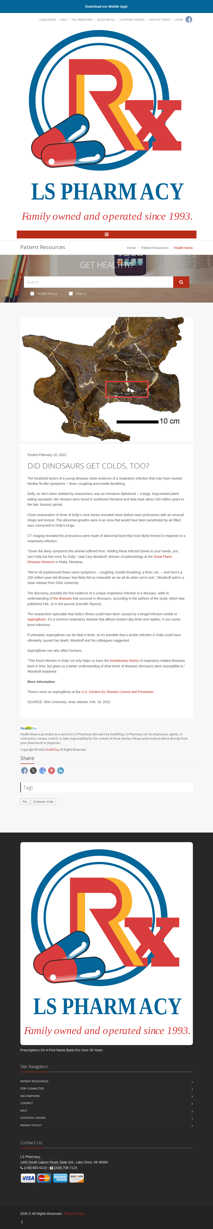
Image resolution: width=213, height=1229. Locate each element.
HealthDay (52, 750)
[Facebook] (188, 19)
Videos (78, 293)
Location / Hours (132, 19)
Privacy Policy (31, 1125)
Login (179, 19)
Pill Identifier (82, 19)
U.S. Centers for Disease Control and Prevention (117, 692)
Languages (48, 19)
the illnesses (62, 598)
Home (131, 248)
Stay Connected (32, 1088)
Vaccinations (30, 1096)
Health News (44, 293)
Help (63, 19)
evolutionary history (124, 661)
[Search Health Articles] (98, 282)
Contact (26, 1103)
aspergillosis (37, 619)
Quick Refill (106, 19)
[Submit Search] (181, 282)
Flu (25, 801)
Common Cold (43, 801)
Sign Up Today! (159, 19)
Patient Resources (154, 248)
